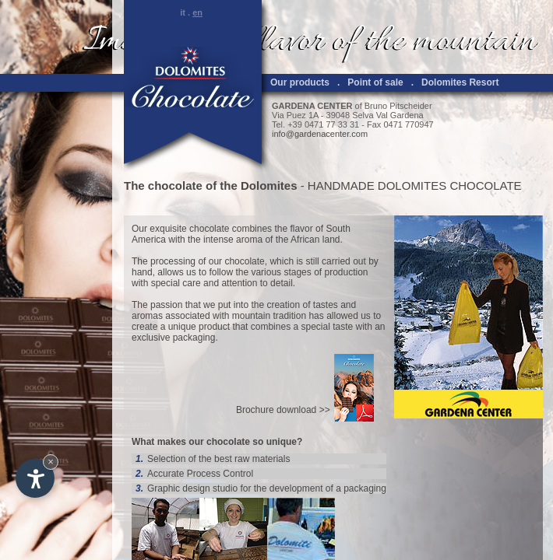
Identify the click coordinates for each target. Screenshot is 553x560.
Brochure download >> (283, 409)
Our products (299, 82)
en (197, 12)
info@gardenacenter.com (320, 133)
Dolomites (269, 185)
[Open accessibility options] (35, 478)
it (182, 12)
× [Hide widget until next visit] (51, 461)
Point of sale (375, 82)
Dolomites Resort (459, 82)
